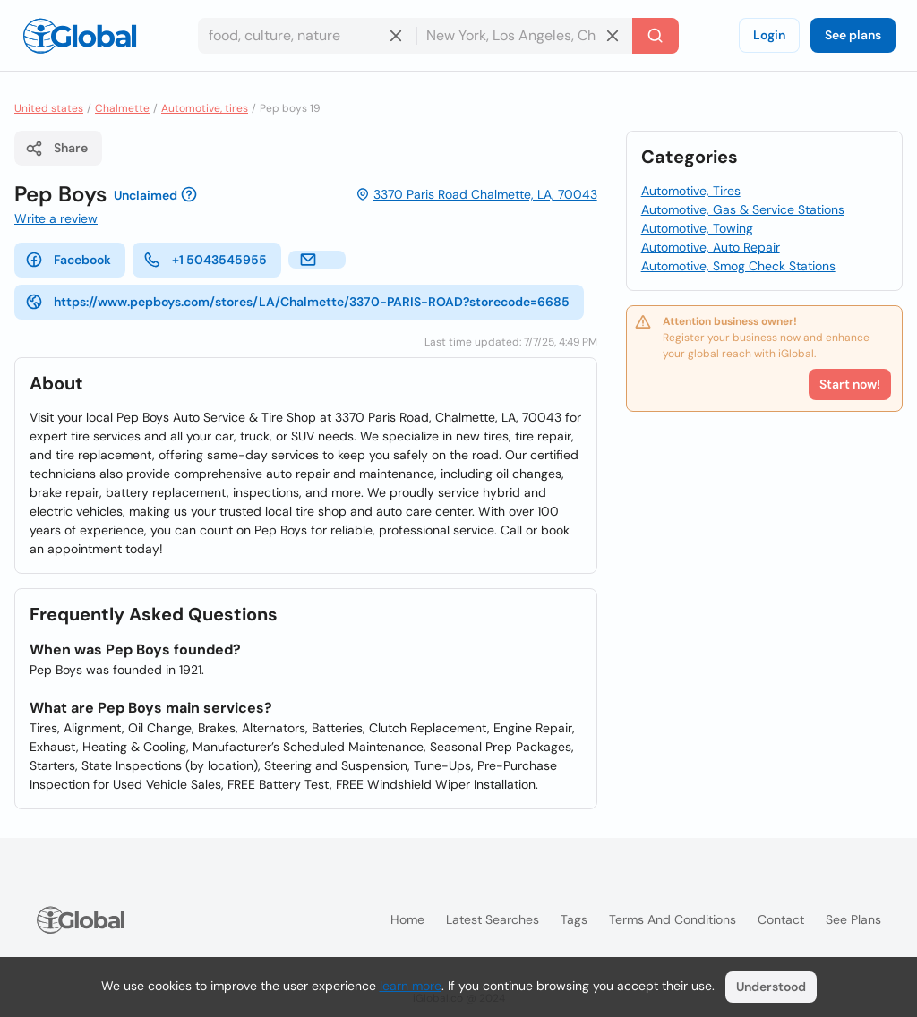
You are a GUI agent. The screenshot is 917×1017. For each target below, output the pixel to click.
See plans (853, 35)
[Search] (655, 36)
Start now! (849, 384)
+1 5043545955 (205, 260)
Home (407, 919)
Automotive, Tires (691, 191)
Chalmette (122, 108)
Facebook (68, 260)
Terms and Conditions (672, 919)
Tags (574, 919)
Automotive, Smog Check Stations (738, 266)
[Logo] (79, 36)
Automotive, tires (204, 108)
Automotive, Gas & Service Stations (742, 209)
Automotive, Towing (697, 228)
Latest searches (492, 919)
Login (769, 35)
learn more (410, 986)
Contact (781, 919)
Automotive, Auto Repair (710, 247)
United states (48, 108)
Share (56, 149)
